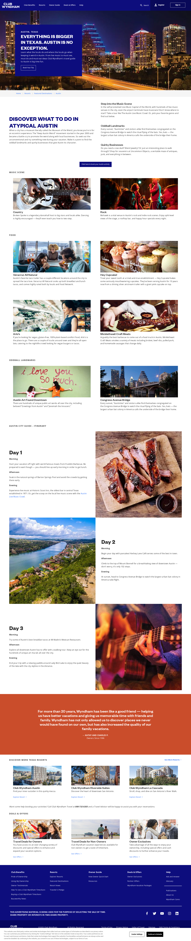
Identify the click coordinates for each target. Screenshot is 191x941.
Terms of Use (106, 927)
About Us (170, 895)
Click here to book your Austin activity (96, 164)
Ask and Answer (173, 876)
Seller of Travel (138, 927)
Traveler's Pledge (57, 890)
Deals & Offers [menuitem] (70, 5)
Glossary (169, 881)
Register (161, 5)
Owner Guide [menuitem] (54, 5)
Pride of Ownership (19, 876)
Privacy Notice (122, 927)
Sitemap (151, 927)
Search (144, 5)
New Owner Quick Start (98, 876)
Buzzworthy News (18, 898)
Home (18, 93)
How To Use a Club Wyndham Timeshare (28, 890)
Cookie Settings (136, 934)
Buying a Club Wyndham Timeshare (26, 894)
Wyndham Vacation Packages (139, 885)
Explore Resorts (56, 876)
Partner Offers (133, 881)
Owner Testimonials (19, 885)
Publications (171, 890)
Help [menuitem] (81, 5)
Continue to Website (155, 934)
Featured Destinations (43, 93)
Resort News (55, 885)
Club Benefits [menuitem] (29, 5)
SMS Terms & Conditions (169, 927)
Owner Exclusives (134, 876)
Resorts (27, 93)
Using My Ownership (20, 881)
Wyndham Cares (173, 899)
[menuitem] (11, 5)
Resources (93, 881)
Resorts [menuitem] (42, 5)
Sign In (177, 5)
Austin (58, 93)
